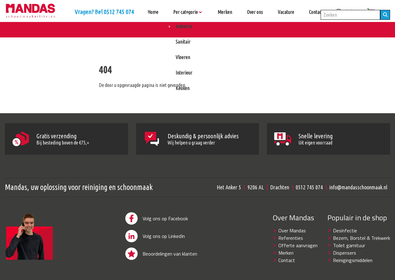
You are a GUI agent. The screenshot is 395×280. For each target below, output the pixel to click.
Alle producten (18, 29)
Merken (285, 252)
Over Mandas (292, 230)
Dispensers (344, 252)
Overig (191, 29)
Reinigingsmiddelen (352, 260)
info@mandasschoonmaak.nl (358, 187)
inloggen (348, 12)
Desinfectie (345, 230)
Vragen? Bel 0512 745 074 (163, 11)
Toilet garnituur (349, 245)
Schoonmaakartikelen (86, 29)
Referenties (290, 238)
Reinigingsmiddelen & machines (146, 29)
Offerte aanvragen (298, 245)
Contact (286, 260)
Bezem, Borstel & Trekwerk (361, 238)
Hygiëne (49, 29)
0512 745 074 (309, 187)
